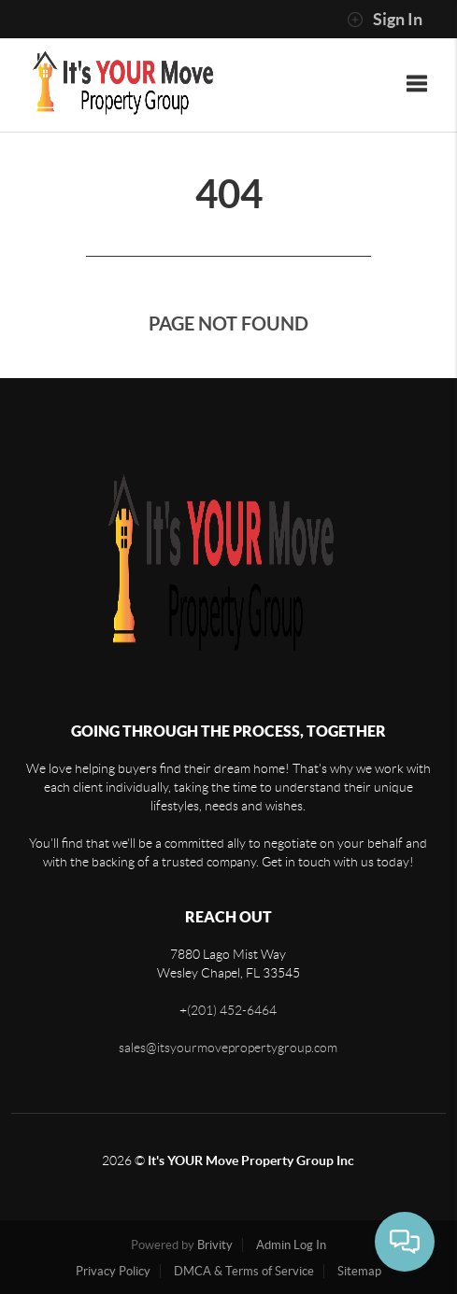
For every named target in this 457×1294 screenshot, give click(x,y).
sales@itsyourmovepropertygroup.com (228, 1047)
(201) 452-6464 (232, 1010)
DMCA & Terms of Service (244, 1271)
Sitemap (359, 1271)
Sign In (384, 19)
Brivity (215, 1245)
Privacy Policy (113, 1271)
